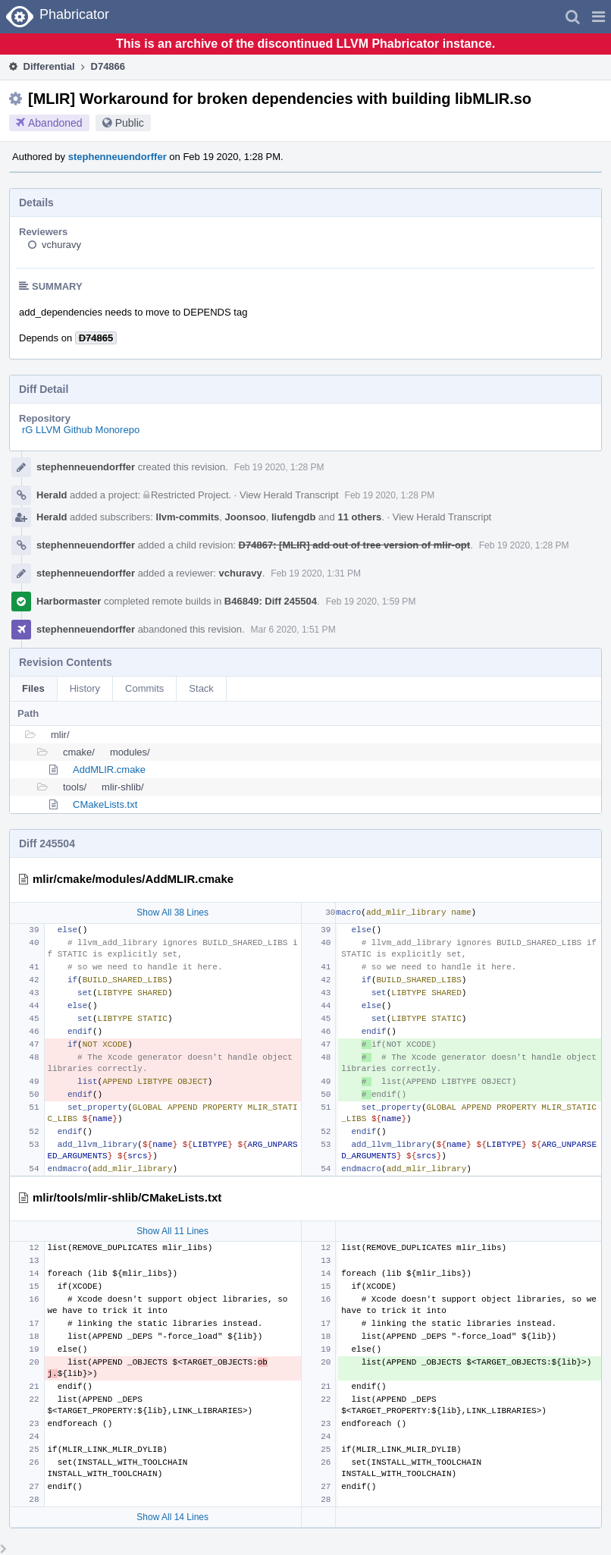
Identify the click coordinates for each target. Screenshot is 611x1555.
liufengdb (293, 517)
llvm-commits (188, 517)
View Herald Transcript (289, 495)
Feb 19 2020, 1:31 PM (316, 573)
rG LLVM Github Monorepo (80, 429)
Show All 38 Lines (172, 912)
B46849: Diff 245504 (270, 601)
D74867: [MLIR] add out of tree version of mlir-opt (355, 545)
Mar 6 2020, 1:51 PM (293, 629)
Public (129, 123)
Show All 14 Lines (172, 1517)
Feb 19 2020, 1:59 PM (371, 601)
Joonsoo (245, 517)
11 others (359, 517)
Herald (51, 495)
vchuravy (61, 244)
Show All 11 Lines (172, 1231)
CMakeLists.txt (105, 804)
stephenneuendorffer (117, 156)
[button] (598, 16)
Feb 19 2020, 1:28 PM (279, 467)
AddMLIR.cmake (109, 769)
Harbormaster (68, 601)
